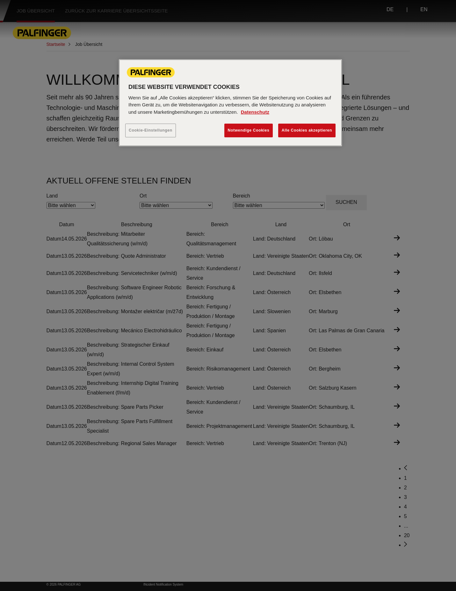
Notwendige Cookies (249, 130)
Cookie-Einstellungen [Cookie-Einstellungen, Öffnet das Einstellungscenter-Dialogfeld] (150, 130)
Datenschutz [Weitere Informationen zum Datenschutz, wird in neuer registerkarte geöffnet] (255, 112)
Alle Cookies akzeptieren (307, 130)
